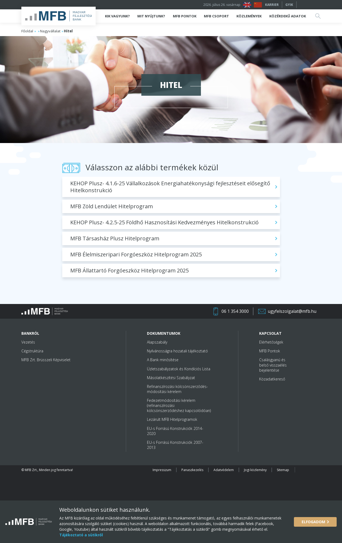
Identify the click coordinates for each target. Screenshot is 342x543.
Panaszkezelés (192, 470)
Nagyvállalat (50, 31)
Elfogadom (313, 521)
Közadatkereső (272, 379)
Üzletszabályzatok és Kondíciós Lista (178, 368)
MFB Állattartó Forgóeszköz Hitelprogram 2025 (129, 270)
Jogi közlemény (255, 470)
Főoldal (27, 31)
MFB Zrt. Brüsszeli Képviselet (46, 359)
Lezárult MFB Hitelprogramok (172, 419)
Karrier (272, 4)
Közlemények (249, 16)
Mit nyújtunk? (151, 16)
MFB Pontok (184, 16)
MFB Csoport (216, 16)
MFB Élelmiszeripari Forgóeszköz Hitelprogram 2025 (136, 254)
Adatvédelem (223, 470)
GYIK (289, 4)
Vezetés (28, 342)
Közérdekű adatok (287, 16)
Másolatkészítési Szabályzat (171, 377)
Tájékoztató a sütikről (81, 534)
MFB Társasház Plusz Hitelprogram (114, 238)
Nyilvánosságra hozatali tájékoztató (177, 350)
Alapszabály (157, 342)
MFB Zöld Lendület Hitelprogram (111, 206)
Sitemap (283, 470)
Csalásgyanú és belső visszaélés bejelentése (273, 364)
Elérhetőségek (271, 342)
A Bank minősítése (162, 359)
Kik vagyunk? (117, 16)
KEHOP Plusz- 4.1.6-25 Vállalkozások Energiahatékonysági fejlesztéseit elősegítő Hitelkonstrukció (170, 187)
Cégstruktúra (32, 350)
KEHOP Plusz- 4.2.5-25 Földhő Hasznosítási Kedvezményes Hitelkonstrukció (164, 222)
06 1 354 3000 (235, 311)
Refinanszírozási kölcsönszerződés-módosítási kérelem (177, 389)
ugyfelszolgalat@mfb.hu (292, 311)
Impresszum (162, 470)
